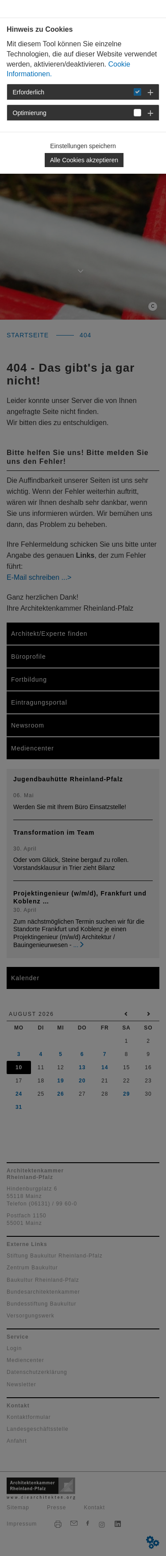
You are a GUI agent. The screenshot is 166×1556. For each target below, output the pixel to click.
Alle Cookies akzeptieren (84, 160)
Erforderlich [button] (29, 92)
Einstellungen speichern (83, 145)
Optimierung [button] (29, 112)
